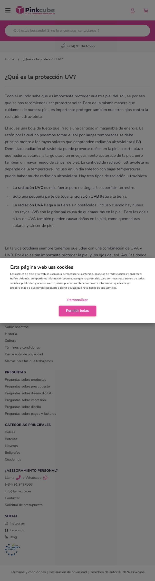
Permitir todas (77, 311)
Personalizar (77, 300)
